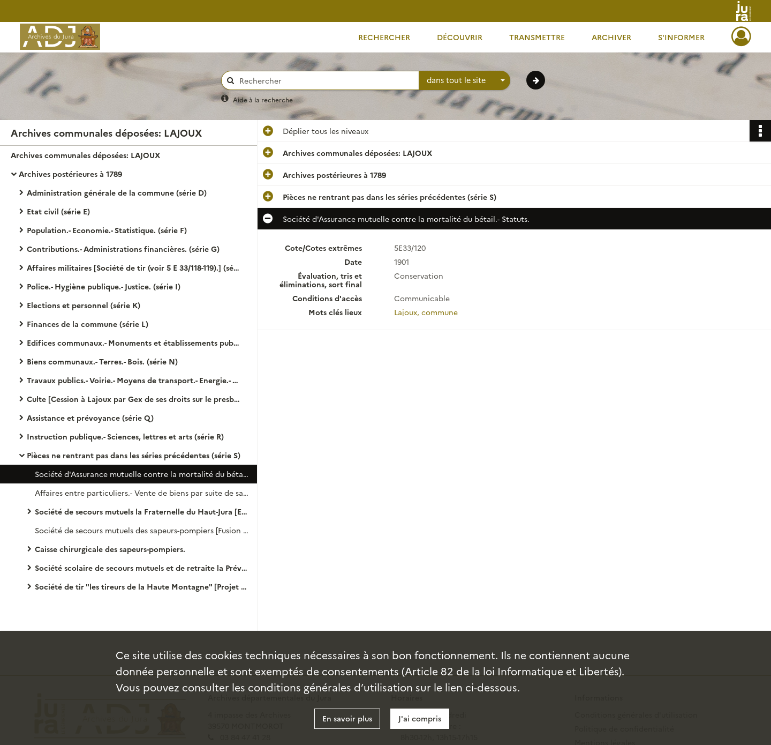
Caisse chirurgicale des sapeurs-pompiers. (110, 548)
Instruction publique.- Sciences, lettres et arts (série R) (125, 436)
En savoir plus (347, 718)
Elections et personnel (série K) (83, 305)
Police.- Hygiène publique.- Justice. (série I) (103, 286)
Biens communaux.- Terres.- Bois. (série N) (102, 361)
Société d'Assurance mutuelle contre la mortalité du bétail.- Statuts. (142, 473)
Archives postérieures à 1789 (70, 173)
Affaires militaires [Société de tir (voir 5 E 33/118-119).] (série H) (134, 267)
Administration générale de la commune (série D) (117, 192)
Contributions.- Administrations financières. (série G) (123, 248)
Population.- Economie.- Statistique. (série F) (107, 230)
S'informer (681, 37)
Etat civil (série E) (58, 211)
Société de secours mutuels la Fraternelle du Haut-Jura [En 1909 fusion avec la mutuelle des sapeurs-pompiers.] (142, 511)
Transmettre (537, 37)
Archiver (611, 37)
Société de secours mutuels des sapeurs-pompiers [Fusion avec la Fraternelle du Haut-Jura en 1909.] (142, 530)
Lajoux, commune (426, 312)
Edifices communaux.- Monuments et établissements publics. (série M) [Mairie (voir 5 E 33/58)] (134, 342)
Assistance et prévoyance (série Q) (90, 417)
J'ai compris (419, 718)
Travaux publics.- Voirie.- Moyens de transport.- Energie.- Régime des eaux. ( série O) (134, 380)
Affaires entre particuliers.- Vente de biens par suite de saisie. (142, 492)
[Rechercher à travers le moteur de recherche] (325, 80)
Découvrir (459, 37)
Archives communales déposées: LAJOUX (85, 155)
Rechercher (384, 37)
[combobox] (464, 80)
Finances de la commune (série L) (87, 323)
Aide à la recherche (263, 99)
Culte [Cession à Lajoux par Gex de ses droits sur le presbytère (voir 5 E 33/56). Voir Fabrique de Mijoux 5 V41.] (134, 398)
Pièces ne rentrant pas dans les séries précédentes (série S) (133, 455)
